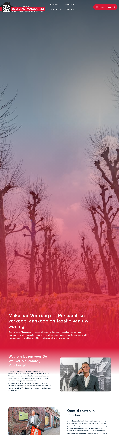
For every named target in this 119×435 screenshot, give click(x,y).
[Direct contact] (102, 7)
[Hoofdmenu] (114, 7)
